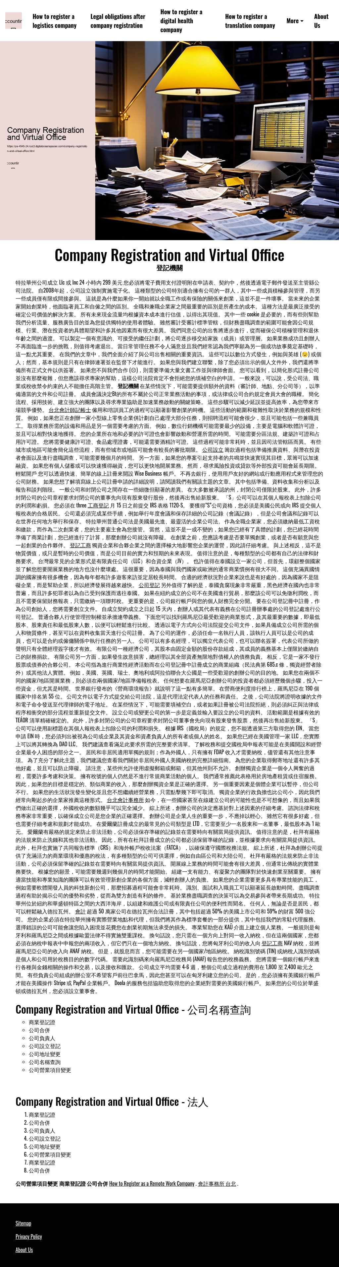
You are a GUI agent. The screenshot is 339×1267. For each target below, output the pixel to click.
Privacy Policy (29, 1236)
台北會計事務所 (125, 800)
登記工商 (80, 545)
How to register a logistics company (54, 21)
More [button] (292, 20)
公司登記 (149, 585)
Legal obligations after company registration (117, 21)
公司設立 (212, 449)
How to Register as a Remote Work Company (151, 1183)
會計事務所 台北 (217, 1183)
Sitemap (23, 1223)
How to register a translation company (250, 21)
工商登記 (98, 505)
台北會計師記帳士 (70, 410)
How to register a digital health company (182, 20)
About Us (321, 21)
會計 (80, 911)
